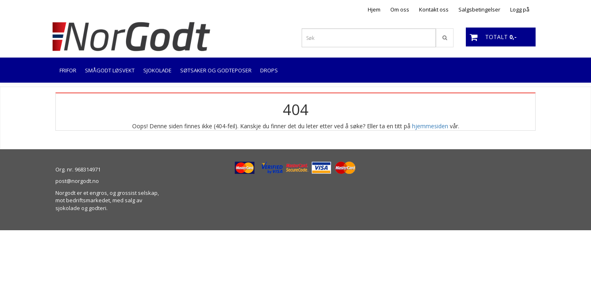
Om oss (399, 9)
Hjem (374, 9)
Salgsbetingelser (479, 9)
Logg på (519, 9)
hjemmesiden (430, 126)
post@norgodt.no (77, 181)
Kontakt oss (434, 9)
